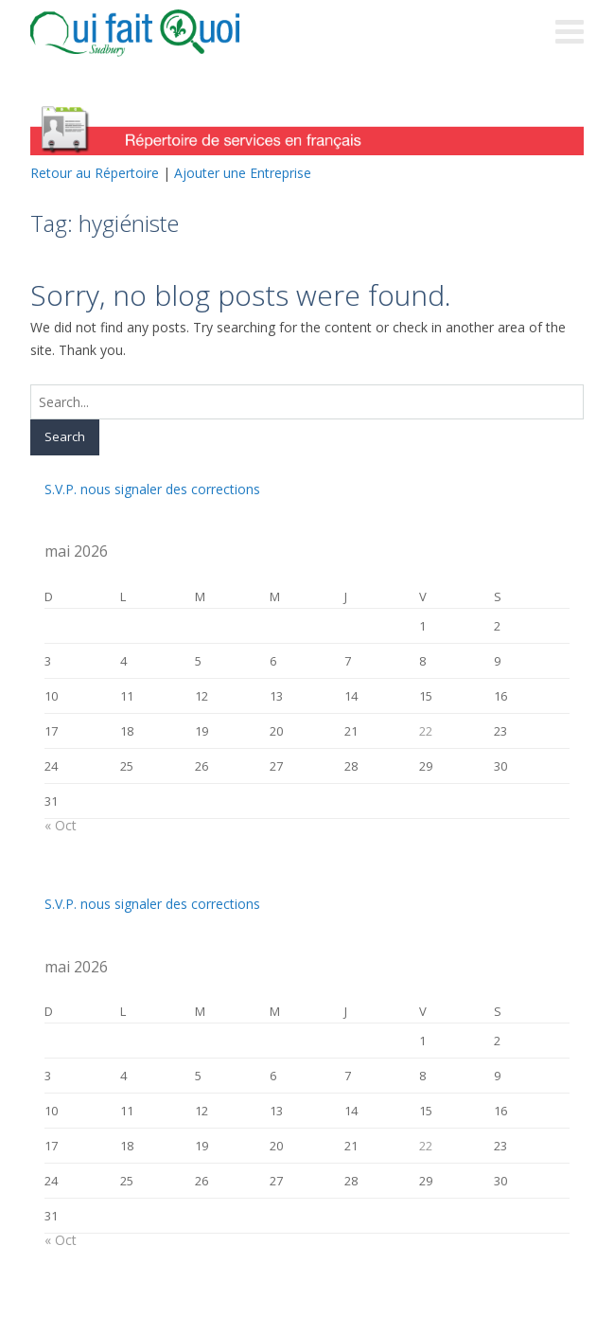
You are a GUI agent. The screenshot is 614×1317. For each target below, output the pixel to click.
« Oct (60, 825)
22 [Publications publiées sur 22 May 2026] (425, 730)
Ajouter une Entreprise (242, 173)
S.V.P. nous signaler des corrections (152, 489)
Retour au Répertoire (94, 173)
